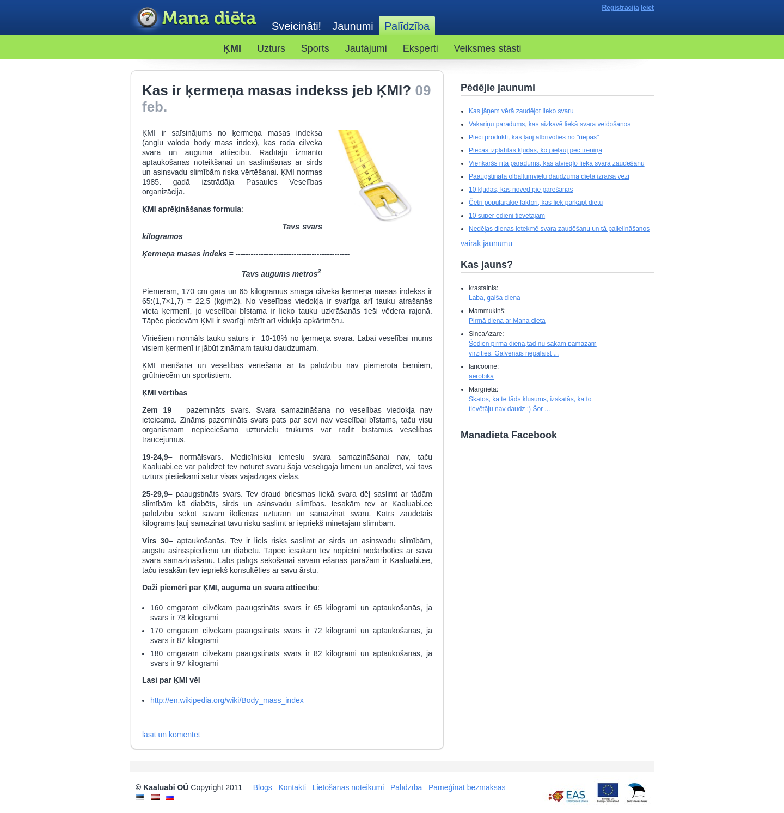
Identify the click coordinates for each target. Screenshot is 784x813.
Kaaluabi (195, 18)
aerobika (481, 376)
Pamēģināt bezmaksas (467, 787)
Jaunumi (352, 26)
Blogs (262, 787)
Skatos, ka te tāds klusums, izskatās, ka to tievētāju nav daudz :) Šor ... (530, 404)
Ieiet (647, 7)
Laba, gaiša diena (494, 298)
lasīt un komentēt (171, 734)
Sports (315, 48)
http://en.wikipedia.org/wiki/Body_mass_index (227, 700)
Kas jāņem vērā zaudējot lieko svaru (521, 111)
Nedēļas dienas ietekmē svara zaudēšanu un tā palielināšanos (559, 229)
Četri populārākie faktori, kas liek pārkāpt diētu (536, 202)
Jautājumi (366, 48)
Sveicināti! (296, 26)
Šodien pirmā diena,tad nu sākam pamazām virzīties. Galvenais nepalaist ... (533, 348)
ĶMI (232, 48)
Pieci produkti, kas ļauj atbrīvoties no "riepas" (534, 137)
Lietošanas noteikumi (348, 787)
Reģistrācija (620, 7)
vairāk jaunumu (486, 243)
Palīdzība (406, 787)
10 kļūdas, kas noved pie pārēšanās (521, 189)
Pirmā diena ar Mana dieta (507, 321)
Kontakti (292, 787)
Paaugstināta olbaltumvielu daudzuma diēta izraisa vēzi (549, 176)
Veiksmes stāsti (488, 48)
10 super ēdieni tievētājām (507, 215)
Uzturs (271, 48)
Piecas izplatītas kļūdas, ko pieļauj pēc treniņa (535, 150)
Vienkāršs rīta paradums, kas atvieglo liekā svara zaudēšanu (557, 163)
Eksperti (420, 48)
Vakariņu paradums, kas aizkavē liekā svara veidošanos (549, 124)
